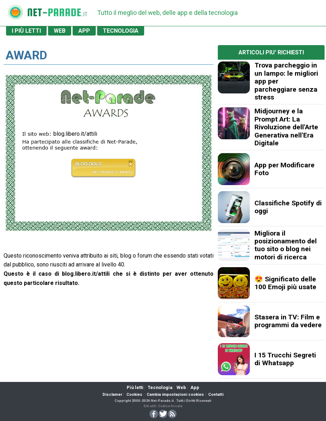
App (194, 387)
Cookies (134, 394)
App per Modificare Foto (284, 169)
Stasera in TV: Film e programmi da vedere (288, 321)
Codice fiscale (170, 406)
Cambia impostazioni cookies (175, 394)
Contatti (216, 394)
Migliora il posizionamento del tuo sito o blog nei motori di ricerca (285, 245)
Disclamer (112, 394)
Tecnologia (160, 387)
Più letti (135, 387)
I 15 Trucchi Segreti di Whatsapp (285, 359)
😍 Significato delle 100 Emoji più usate (285, 283)
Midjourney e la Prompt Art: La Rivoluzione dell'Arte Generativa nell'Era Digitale (286, 127)
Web (181, 387)
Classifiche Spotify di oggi (288, 207)
